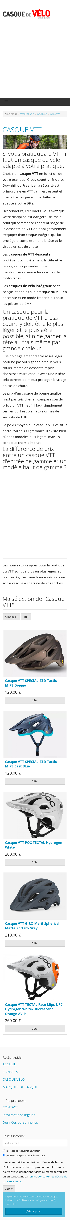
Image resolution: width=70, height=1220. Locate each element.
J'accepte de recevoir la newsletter (21, 1150)
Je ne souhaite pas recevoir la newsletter (24, 1155)
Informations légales (19, 1115)
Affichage (11, 616)
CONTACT (10, 1107)
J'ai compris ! (34, 1211)
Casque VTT (22, 129)
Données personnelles (20, 1122)
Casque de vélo (27, 114)
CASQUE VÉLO (14, 1079)
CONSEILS (10, 1071)
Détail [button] (35, 700)
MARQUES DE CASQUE (20, 1087)
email (33, 1176)
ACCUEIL (9, 1064)
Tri (26, 616)
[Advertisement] (35, 61)
